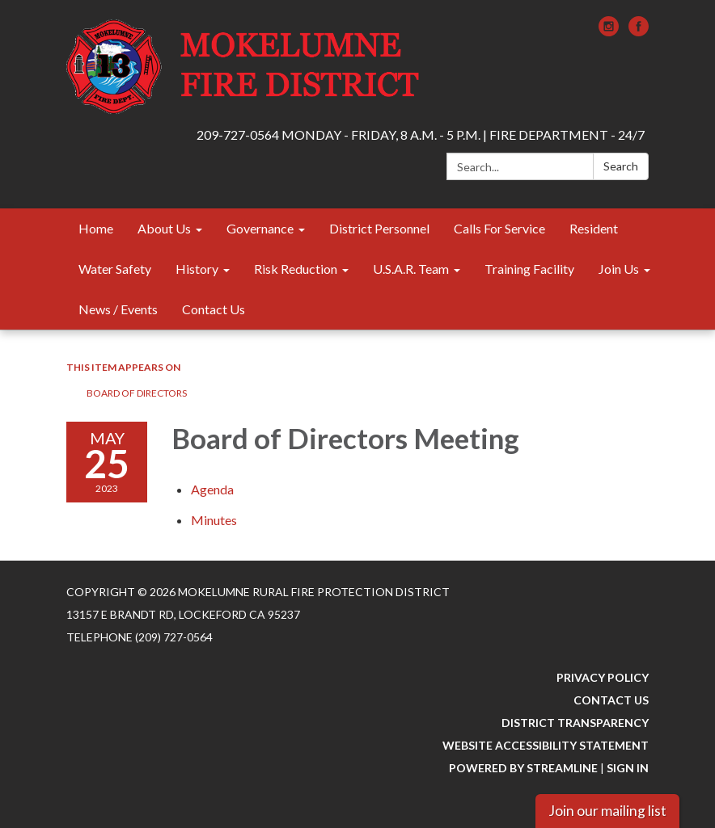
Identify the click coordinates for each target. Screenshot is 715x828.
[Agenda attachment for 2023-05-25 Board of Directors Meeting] (212, 489)
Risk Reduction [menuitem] (295, 268)
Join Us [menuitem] (619, 268)
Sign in (628, 768)
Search (620, 166)
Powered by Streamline (523, 768)
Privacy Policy (602, 677)
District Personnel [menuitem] (379, 228)
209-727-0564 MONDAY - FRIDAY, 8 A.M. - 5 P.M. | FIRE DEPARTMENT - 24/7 (421, 134)
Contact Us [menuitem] (213, 309)
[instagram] (609, 31)
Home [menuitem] (95, 228)
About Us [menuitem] (164, 228)
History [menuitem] (197, 268)
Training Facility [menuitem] (529, 268)
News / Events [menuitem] (118, 309)
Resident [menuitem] (593, 228)
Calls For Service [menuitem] (499, 228)
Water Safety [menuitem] (114, 268)
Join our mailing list (607, 810)
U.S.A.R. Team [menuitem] (411, 268)
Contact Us (611, 700)
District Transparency (575, 722)
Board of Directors (137, 393)
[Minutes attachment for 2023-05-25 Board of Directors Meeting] (214, 519)
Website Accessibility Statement (545, 745)
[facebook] (638, 31)
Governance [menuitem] (260, 228)
